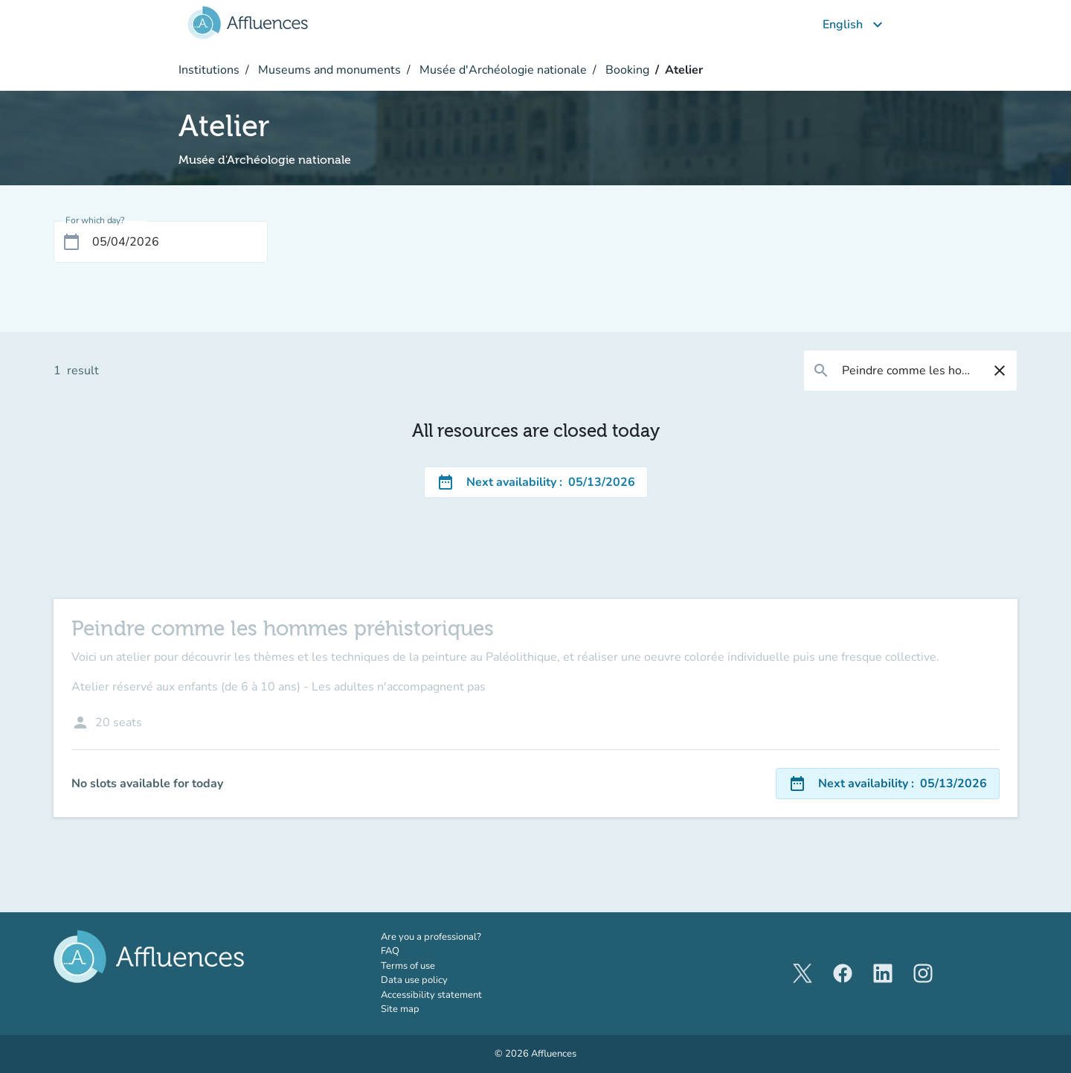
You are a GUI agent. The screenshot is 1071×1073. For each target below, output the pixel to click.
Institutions (208, 70)
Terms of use (408, 966)
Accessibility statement (431, 995)
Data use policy (414, 980)
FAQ (390, 951)
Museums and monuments (328, 70)
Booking (625, 70)
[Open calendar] (71, 242)
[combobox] (910, 370)
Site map (400, 1009)
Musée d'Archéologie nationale (501, 70)
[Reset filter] (999, 370)
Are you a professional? (451, 937)
